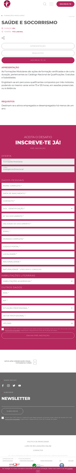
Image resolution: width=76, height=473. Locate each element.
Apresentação (38, 46)
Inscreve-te (65, 4)
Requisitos (38, 53)
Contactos (38, 450)
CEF (60, 460)
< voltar (71, 16)
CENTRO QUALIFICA (8, 460)
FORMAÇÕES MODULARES (27, 460)
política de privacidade (12, 330)
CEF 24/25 (70, 460)
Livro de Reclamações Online (38, 446)
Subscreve (12, 411)
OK (38, 471)
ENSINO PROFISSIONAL (46, 460)
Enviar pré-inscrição (38, 335)
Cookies (70, 468)
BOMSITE (65, 455)
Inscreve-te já (38, 60)
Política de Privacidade (38, 442)
